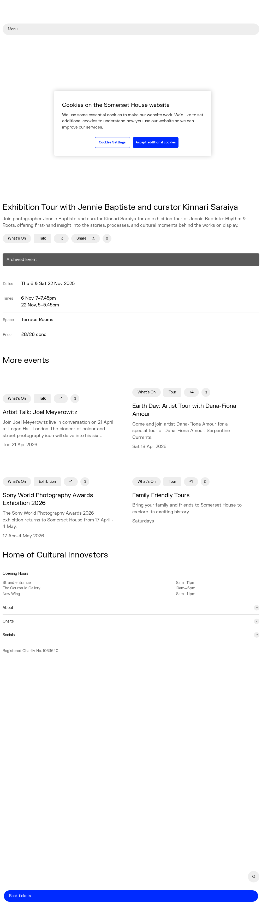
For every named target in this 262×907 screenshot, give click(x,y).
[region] (132, 123)
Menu (131, 29)
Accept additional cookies (156, 142)
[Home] (131, 11)
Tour (172, 392)
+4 (191, 392)
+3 (61, 238)
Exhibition (47, 481)
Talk (42, 238)
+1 (61, 398)
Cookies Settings (112, 142)
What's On (17, 238)
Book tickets (20, 896)
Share (85, 238)
